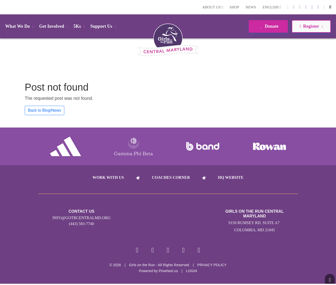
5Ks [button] (79, 26)
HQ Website (230, 177)
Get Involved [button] (54, 26)
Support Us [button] (103, 26)
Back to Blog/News (44, 110)
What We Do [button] (20, 26)
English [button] (272, 7)
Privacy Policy (211, 266)
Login (4, 7)
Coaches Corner (171, 177)
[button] (330, 7)
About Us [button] (212, 7)
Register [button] (311, 26)
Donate (268, 26)
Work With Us (108, 177)
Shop (234, 7)
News (251, 7)
